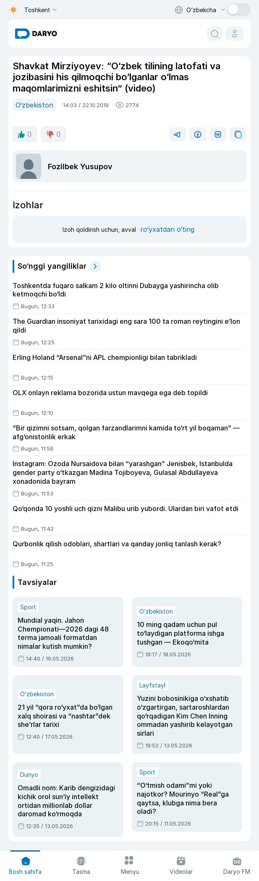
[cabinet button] (234, 33)
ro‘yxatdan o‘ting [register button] (167, 229)
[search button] (214, 33)
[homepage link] (36, 33)
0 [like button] (24, 134)
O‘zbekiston (34, 105)
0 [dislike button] (53, 134)
